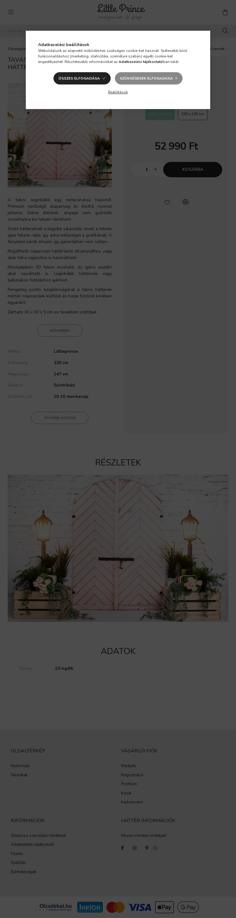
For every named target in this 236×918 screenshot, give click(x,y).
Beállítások (118, 92)
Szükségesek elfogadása (146, 78)
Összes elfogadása (79, 78)
